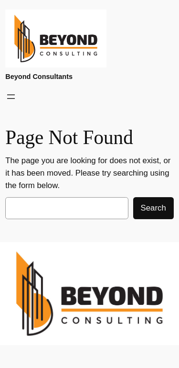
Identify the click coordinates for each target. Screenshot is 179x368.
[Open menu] (11, 96)
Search (153, 207)
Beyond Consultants (39, 76)
